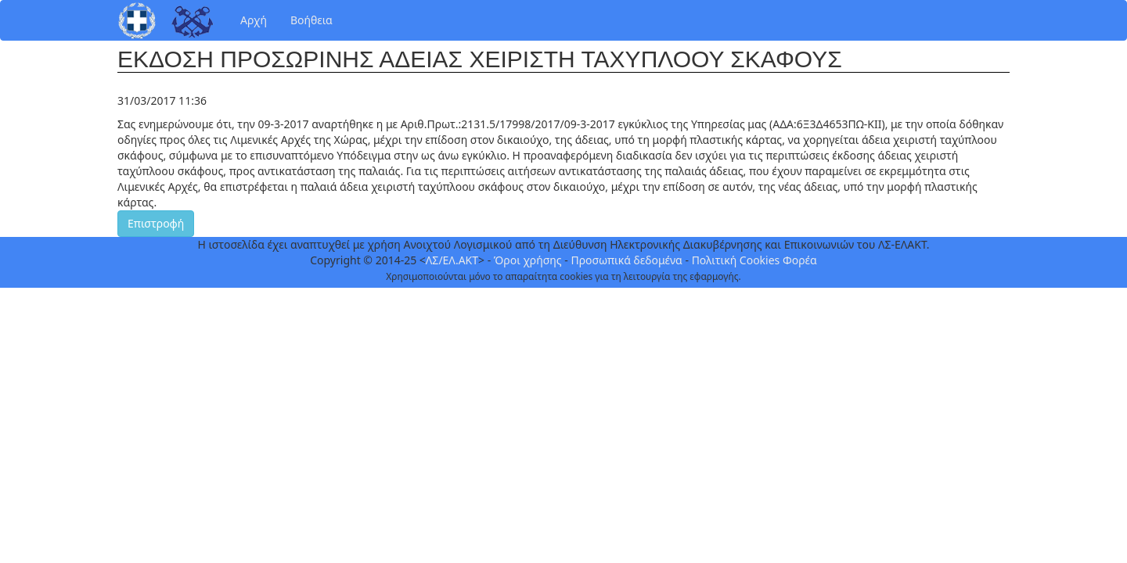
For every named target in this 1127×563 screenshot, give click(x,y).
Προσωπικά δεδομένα (626, 260)
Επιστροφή (156, 223)
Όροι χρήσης (528, 260)
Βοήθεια (311, 20)
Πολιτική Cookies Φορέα (754, 260)
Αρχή (253, 20)
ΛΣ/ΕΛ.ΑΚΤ (452, 260)
